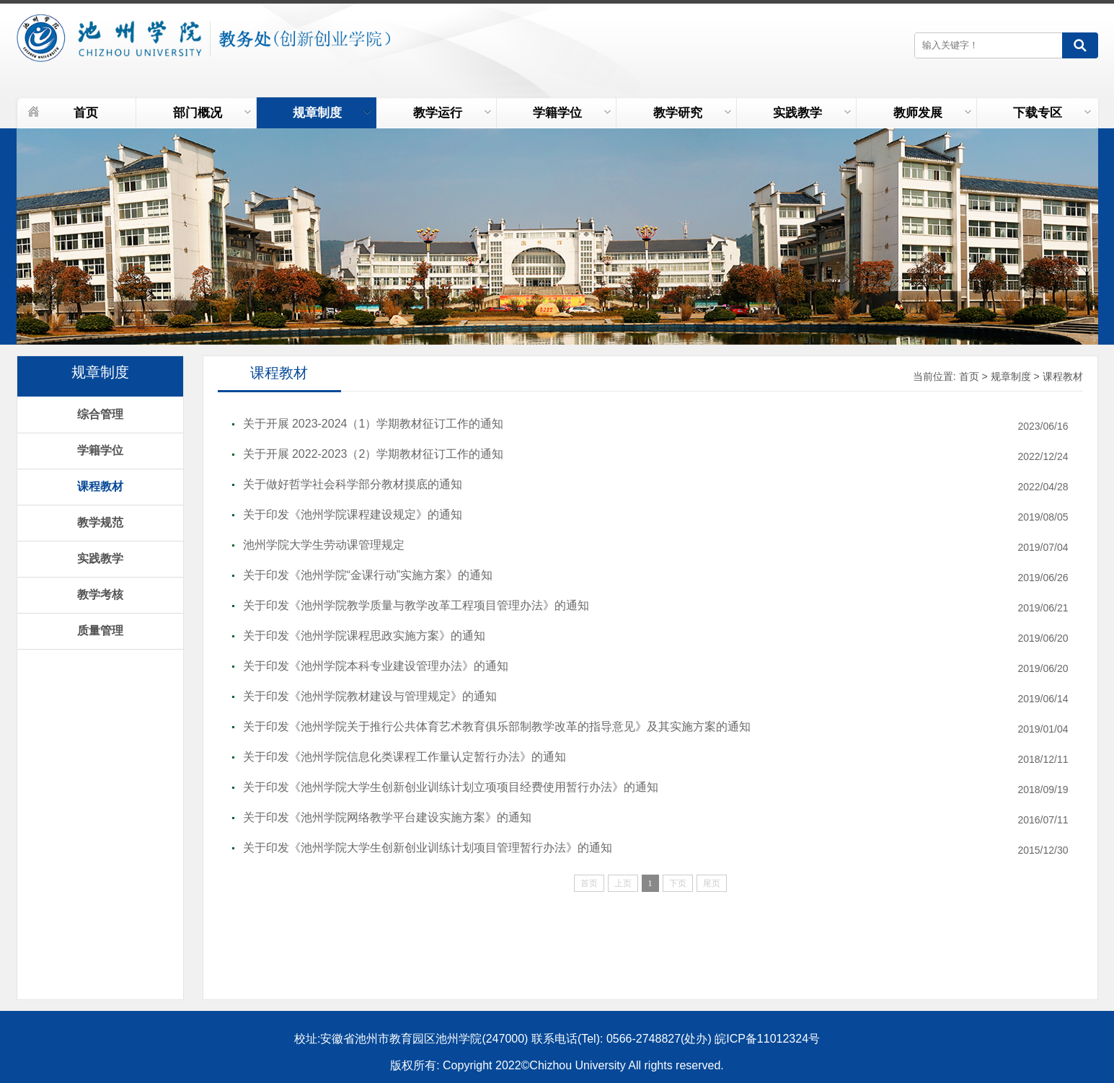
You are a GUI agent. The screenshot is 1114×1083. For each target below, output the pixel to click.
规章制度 (332, 113)
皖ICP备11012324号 (767, 1039)
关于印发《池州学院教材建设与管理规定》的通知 (370, 696)
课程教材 (100, 486)
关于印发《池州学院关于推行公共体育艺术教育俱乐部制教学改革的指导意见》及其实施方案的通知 (497, 726)
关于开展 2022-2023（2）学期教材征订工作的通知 (373, 454)
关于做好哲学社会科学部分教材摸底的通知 (352, 484)
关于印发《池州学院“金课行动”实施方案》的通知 (368, 575)
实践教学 (812, 113)
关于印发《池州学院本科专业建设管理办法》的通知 (375, 666)
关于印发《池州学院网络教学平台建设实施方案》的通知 (387, 817)
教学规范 (100, 522)
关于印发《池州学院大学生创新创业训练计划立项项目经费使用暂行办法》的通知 (450, 787)
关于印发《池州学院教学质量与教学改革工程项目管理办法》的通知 (416, 605)
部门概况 (212, 113)
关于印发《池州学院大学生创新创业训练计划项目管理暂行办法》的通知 (427, 847)
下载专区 (1052, 113)
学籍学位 (572, 113)
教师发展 (932, 113)
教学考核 (100, 594)
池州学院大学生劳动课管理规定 (324, 545)
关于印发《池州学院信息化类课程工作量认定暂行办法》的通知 (404, 757)
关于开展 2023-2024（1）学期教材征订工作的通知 (373, 423)
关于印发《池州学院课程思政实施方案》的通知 (364, 635)
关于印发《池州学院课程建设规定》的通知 (352, 514)
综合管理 (100, 414)
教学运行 (452, 113)
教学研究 (692, 113)
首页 (86, 113)
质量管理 (100, 630)
